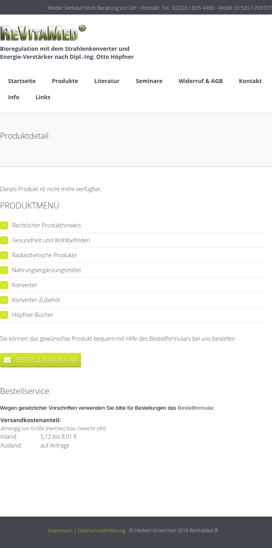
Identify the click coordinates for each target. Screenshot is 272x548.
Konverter (24, 285)
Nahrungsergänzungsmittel (46, 270)
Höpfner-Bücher (32, 315)
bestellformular (40, 359)
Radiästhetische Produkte (44, 255)
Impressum (60, 530)
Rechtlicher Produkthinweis (46, 225)
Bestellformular (195, 408)
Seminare (149, 81)
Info (13, 97)
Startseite (22, 81)
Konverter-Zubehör (36, 300)
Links (43, 97)
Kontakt (250, 81)
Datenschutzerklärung (101, 530)
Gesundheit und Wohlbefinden (51, 240)
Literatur (106, 81)
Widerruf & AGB (201, 81)
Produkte (65, 81)
